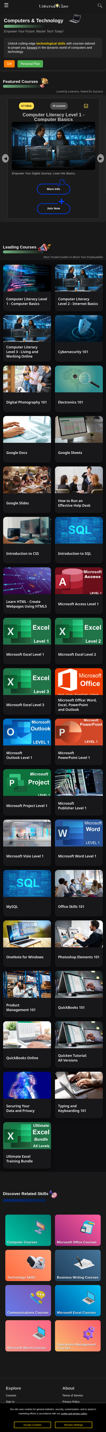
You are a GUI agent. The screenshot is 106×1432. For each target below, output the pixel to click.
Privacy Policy (71, 1401)
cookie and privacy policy (74, 1413)
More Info (53, 189)
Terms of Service (72, 1395)
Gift (9, 63)
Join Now (53, 208)
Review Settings (73, 1424)
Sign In (10, 1401)
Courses (11, 1395)
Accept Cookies (32, 1424)
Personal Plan (30, 63)
